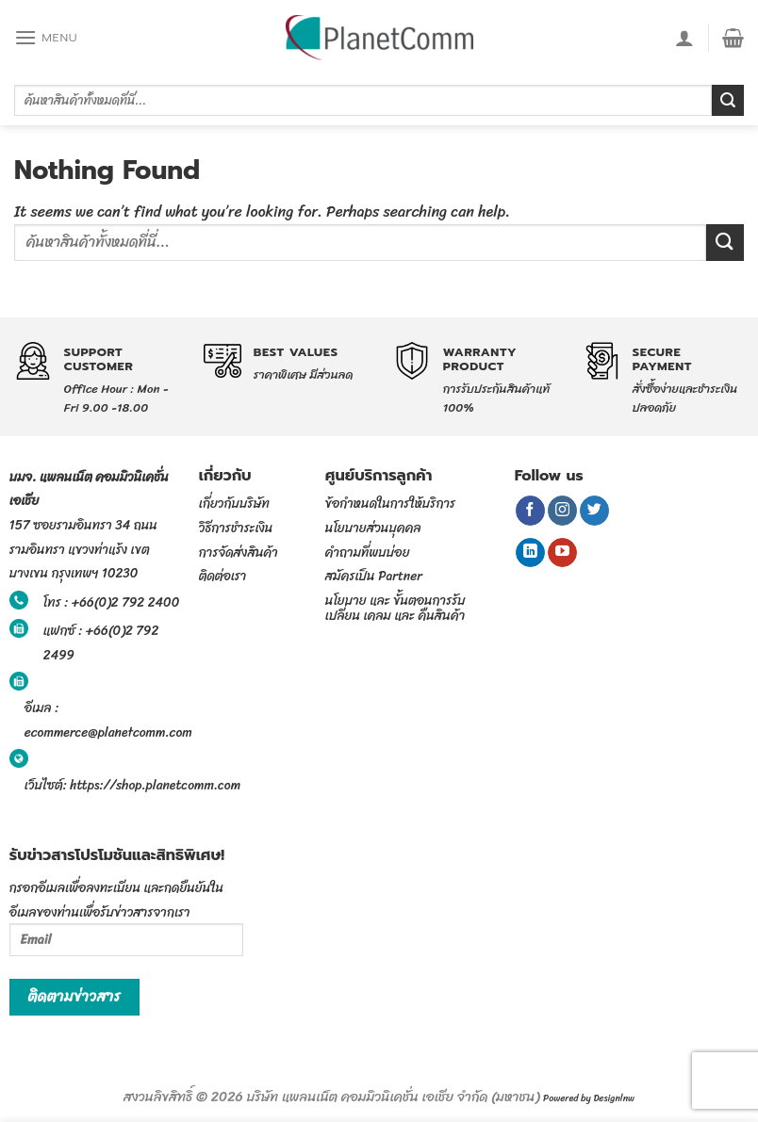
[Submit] (728, 101)
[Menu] (45, 37)
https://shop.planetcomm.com (155, 784)
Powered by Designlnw (588, 1098)
